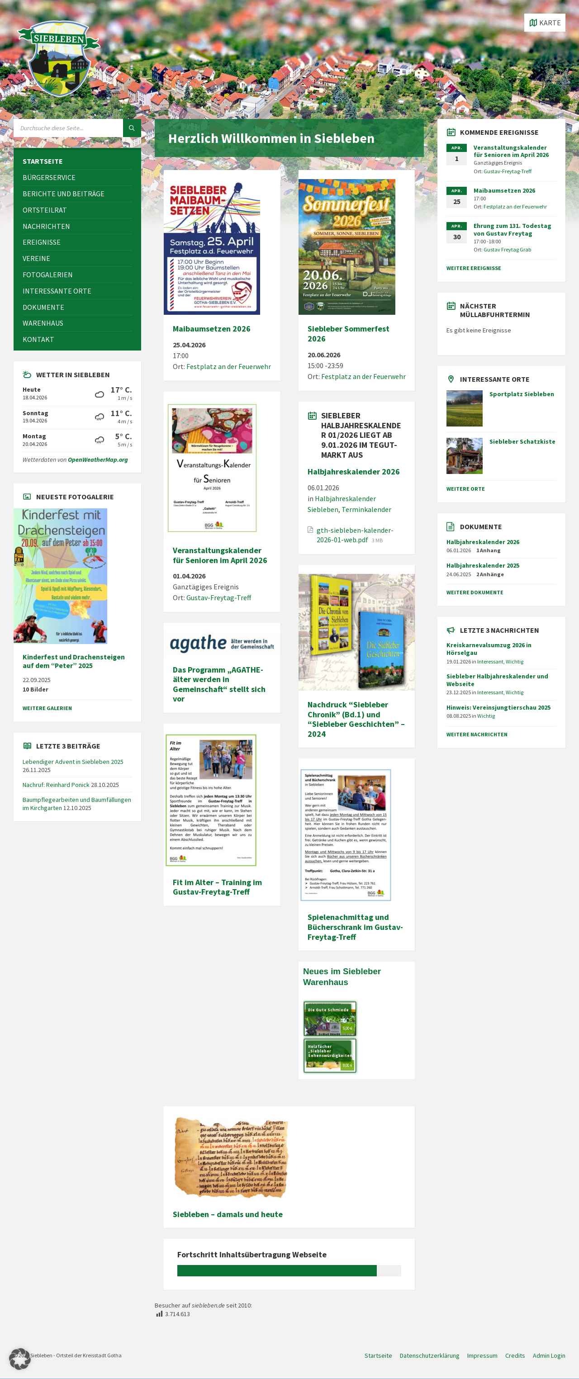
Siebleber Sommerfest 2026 (348, 333)
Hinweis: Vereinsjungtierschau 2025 (498, 707)
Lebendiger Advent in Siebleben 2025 (73, 762)
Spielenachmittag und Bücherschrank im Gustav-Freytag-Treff (355, 927)
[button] (20, 1359)
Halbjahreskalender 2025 (482, 565)
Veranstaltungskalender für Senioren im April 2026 (220, 555)
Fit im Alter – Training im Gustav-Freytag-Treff (217, 887)
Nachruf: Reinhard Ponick (56, 785)
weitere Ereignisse (473, 268)
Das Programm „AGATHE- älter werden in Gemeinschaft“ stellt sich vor (219, 684)
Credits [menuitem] (515, 1355)
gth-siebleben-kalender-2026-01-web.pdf (355, 535)
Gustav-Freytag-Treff (218, 597)
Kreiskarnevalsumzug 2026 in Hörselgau (489, 649)
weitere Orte (465, 488)
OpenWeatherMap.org (98, 459)
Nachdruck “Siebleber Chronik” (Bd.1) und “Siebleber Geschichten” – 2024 (356, 719)
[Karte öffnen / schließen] (544, 23)
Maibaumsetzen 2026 (212, 328)
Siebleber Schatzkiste (522, 441)
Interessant (490, 661)
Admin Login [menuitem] (549, 1355)
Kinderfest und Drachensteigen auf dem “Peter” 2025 (74, 661)
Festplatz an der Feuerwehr (228, 366)
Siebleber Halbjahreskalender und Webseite (497, 680)
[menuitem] (77, 161)
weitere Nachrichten (477, 734)
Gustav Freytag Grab (508, 249)
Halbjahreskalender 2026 (354, 471)
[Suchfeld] (77, 128)
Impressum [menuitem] (482, 1355)
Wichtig (514, 661)
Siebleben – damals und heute (228, 1214)
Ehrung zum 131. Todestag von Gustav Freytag (512, 229)
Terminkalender (366, 509)
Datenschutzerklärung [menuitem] (430, 1355)
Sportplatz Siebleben (521, 394)
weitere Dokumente (474, 592)
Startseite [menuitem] (378, 1355)
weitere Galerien (47, 708)
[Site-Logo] (59, 101)
